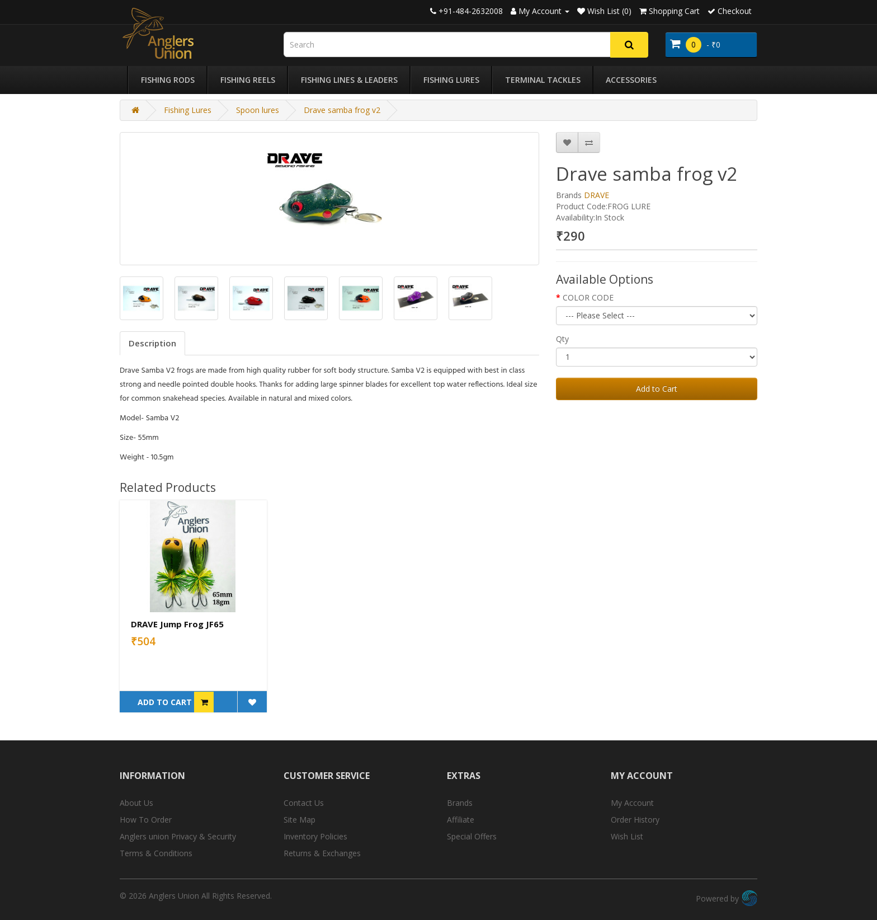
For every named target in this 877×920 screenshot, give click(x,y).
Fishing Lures (451, 79)
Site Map (299, 819)
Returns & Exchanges (322, 853)
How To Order (146, 819)
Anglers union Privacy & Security (178, 836)
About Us (136, 802)
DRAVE (596, 195)
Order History (635, 819)
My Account (632, 802)
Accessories (631, 79)
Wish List (627, 836)
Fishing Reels (247, 79)
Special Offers (472, 836)
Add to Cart (656, 388)
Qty (562, 339)
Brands (460, 802)
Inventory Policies (315, 836)
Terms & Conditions (156, 853)
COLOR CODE (588, 297)
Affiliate (460, 819)
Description (152, 343)
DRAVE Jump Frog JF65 (177, 624)
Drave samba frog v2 (342, 110)
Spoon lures (257, 110)
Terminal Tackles (543, 79)
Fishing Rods (168, 79)
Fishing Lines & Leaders (349, 79)
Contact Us (304, 802)
